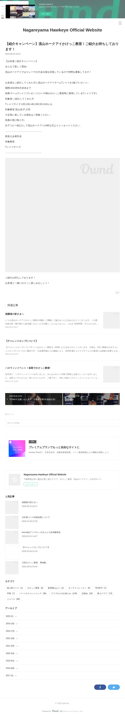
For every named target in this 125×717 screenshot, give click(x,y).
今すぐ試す (46, 14)
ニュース (13, 599)
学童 (11, 593)
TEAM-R (100, 588)
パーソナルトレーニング (32, 593)
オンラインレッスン (79, 588)
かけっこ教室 (35, 588)
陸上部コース (15, 588)
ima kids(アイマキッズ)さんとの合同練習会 (41, 532)
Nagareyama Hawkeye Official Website (62, 29)
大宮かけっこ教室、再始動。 (35, 562)
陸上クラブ (104, 593)
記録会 (87, 593)
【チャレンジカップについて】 (21, 341)
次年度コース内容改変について (36, 517)
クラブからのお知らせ (64, 593)
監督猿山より (56, 588)
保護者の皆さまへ (14, 314)
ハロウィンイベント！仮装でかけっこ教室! (27, 368)
